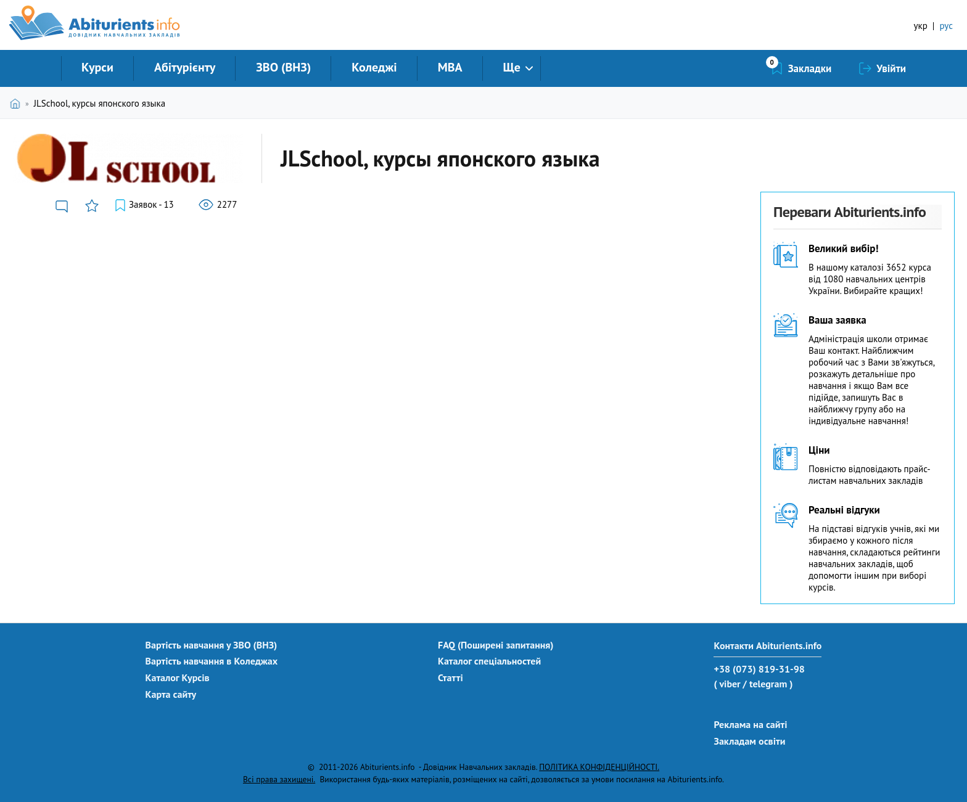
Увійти (891, 68)
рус (946, 25)
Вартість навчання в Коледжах (212, 661)
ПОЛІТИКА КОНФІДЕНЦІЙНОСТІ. (599, 766)
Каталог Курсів (178, 677)
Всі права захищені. (279, 779)
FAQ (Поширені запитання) (496, 645)
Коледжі (374, 67)
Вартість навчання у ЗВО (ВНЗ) (212, 645)
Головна (17, 103)
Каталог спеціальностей (489, 661)
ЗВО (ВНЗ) (283, 67)
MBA (450, 67)
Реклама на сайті (750, 724)
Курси (97, 67)
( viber (727, 683)
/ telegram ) (767, 683)
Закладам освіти (749, 741)
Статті (450, 677)
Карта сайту (171, 694)
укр (921, 25)
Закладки (810, 68)
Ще (512, 67)
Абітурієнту (184, 67)
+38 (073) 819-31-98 (759, 669)
